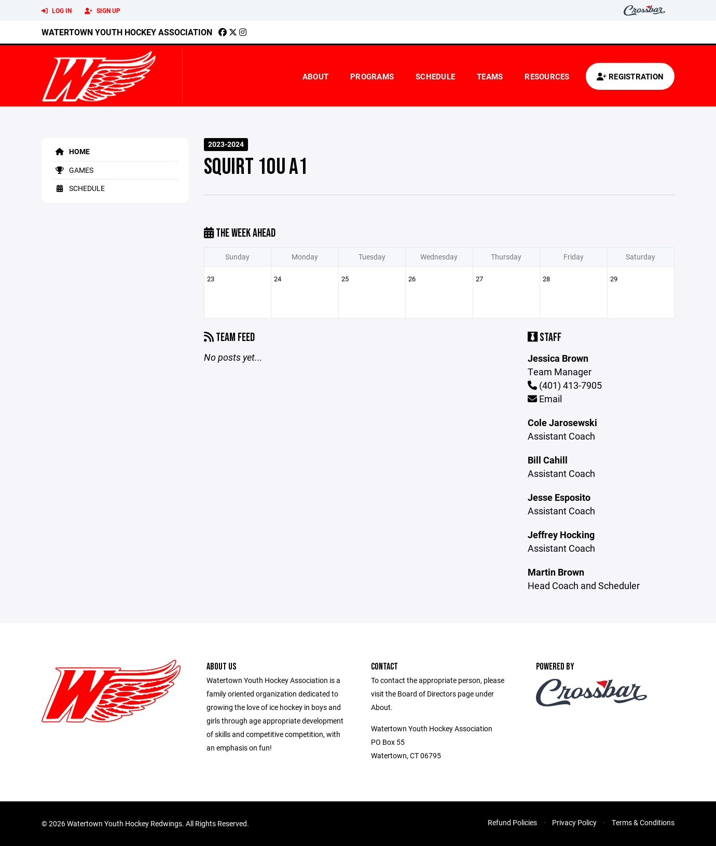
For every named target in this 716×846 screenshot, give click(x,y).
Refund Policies (512, 822)
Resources (547, 76)
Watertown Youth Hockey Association (127, 31)
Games (72, 170)
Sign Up (102, 11)
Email (545, 398)
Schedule (435, 76)
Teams (490, 76)
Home (71, 151)
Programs (372, 76)
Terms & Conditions (643, 822)
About (315, 76)
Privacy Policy (574, 822)
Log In (57, 11)
